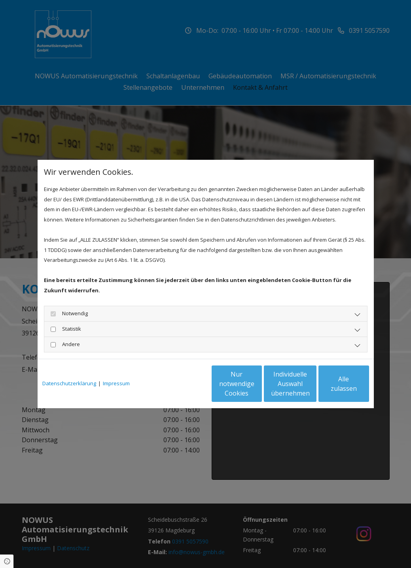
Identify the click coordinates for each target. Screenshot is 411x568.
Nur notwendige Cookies (182, 384)
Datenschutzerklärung (69, 383)
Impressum (116, 383)
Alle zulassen (332, 383)
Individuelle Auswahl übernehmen (257, 384)
